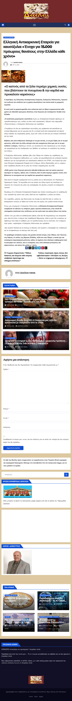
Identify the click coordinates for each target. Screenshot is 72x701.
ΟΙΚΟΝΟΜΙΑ (49, 616)
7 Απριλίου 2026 (12, 604)
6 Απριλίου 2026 (47, 604)
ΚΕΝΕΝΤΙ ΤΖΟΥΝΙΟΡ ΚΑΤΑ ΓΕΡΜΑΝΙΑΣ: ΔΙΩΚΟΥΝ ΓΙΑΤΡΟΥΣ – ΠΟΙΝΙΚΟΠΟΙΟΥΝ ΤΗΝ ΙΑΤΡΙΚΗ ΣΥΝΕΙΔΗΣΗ (36, 342)
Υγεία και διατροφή (9, 37)
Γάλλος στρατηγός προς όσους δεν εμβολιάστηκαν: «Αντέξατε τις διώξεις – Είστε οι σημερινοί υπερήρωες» (52, 255)
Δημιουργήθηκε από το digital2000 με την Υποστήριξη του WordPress (26, 692)
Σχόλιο (6, 369)
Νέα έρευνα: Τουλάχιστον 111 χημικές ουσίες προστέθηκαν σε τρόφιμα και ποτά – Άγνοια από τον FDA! (34, 300)
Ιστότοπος (6, 427)
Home (31, 696)
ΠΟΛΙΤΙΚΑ (14, 595)
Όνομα (6, 409)
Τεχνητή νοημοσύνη (45, 595)
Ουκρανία (7, 317)
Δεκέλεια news (17, 62)
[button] (65, 25)
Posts (36, 696)
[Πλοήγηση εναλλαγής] (34, 25)
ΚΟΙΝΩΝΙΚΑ (8, 595)
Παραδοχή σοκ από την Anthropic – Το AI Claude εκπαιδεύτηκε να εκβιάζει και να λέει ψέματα (35, 654)
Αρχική (41, 696)
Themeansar (62, 692)
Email (6, 418)
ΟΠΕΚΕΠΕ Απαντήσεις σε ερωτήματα (17, 599)
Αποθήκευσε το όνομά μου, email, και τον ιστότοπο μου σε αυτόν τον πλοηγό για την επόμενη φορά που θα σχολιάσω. (35, 440)
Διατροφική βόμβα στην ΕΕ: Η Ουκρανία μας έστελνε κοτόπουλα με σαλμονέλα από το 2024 (31, 321)
